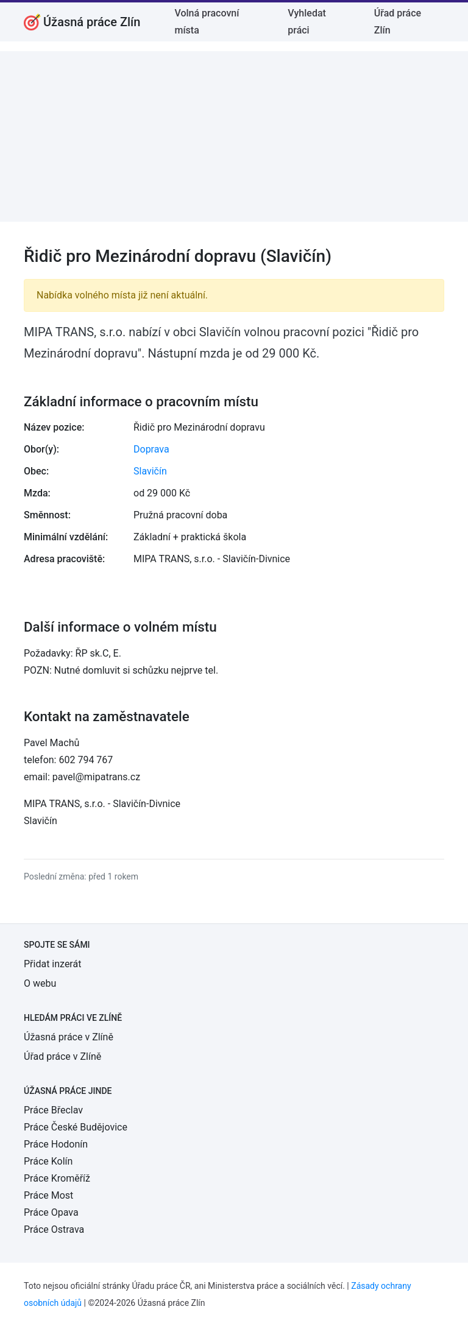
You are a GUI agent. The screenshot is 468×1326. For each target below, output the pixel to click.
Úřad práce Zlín (397, 21)
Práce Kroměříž (57, 1178)
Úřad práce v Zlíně (62, 1056)
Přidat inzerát (52, 964)
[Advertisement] (234, 136)
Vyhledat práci (307, 21)
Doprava (151, 449)
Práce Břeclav (53, 1110)
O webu (40, 983)
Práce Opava (51, 1212)
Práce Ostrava (54, 1229)
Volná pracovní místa (206, 21)
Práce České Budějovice (75, 1127)
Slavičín (150, 471)
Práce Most (48, 1195)
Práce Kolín (48, 1161)
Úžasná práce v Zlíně (68, 1037)
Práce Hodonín (56, 1144)
